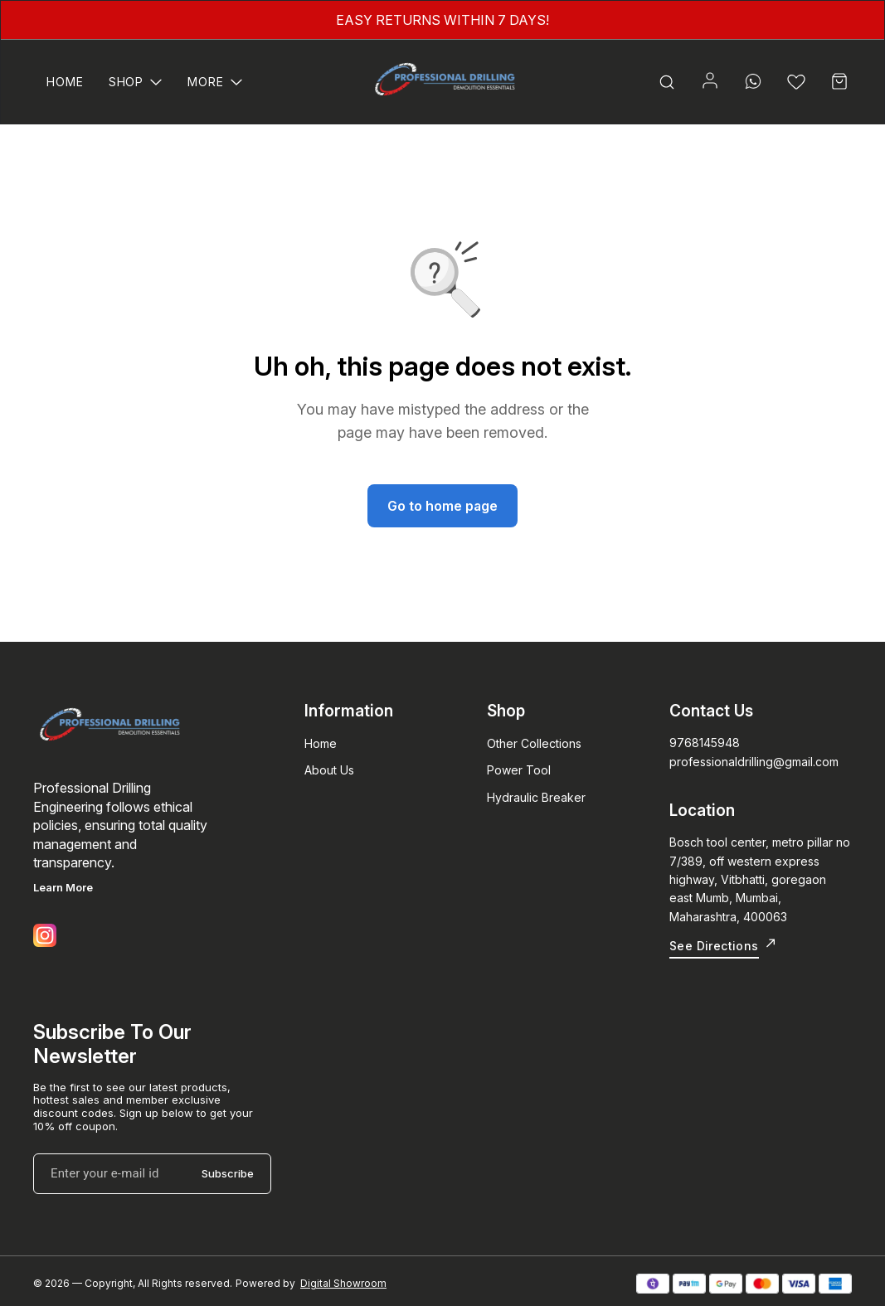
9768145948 (704, 743)
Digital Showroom (343, 1283)
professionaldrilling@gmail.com (754, 762)
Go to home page (442, 506)
